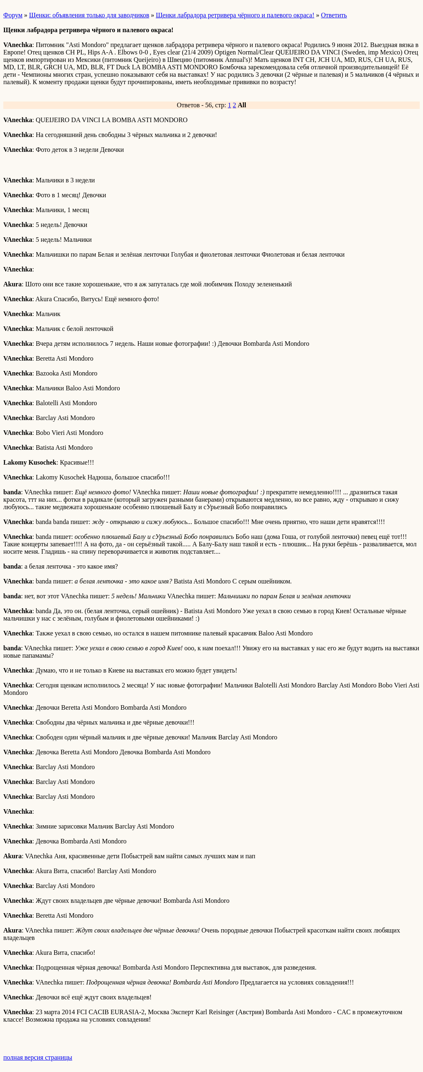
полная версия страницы (37, 1057)
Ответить (334, 15)
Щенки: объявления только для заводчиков (89, 15)
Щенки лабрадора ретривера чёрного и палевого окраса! (235, 15)
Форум (12, 15)
